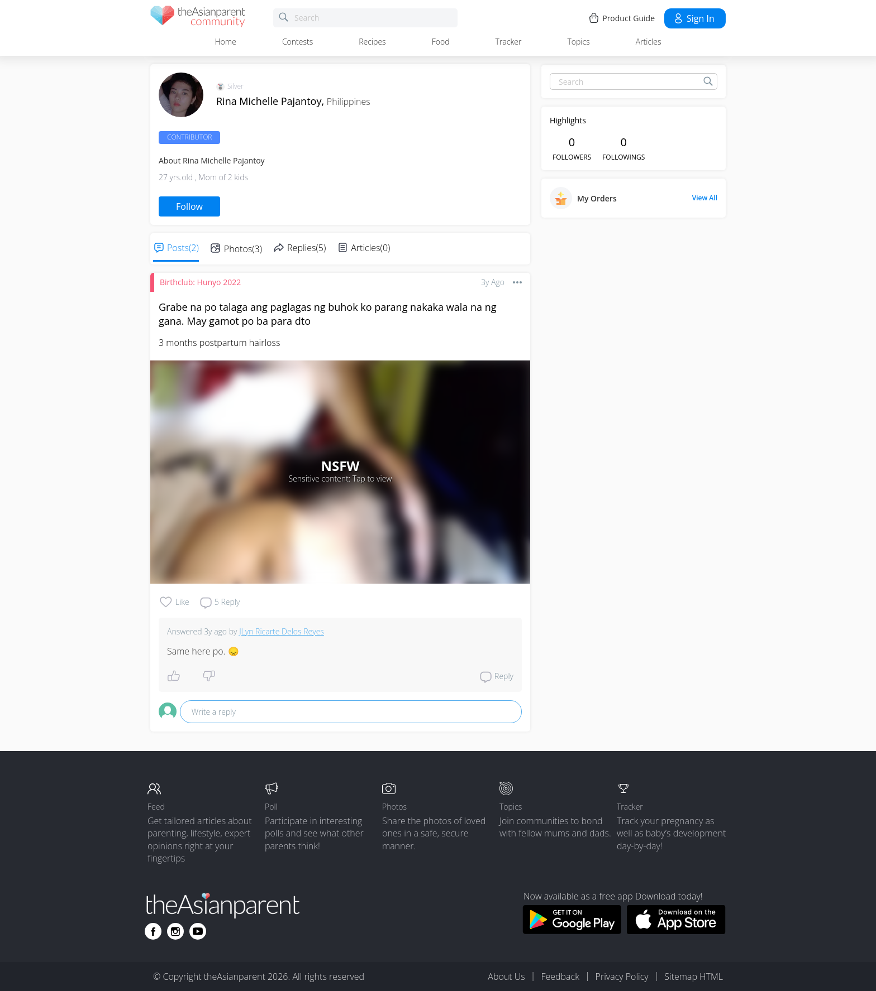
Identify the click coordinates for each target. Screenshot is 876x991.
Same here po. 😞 (203, 651)
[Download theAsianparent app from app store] (676, 931)
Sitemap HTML (693, 976)
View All (704, 198)
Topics (578, 41)
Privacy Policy (622, 976)
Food (441, 41)
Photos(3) (243, 249)
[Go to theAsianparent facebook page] (153, 931)
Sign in (694, 18)
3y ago (492, 282)
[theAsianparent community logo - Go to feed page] (197, 18)
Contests (297, 41)
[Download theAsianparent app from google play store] (571, 931)
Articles (648, 41)
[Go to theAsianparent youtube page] (197, 931)
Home (225, 41)
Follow (189, 206)
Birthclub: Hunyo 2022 (200, 282)
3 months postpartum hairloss (219, 342)
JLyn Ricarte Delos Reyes (281, 631)
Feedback (560, 976)
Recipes (372, 41)
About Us (506, 976)
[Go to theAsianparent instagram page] (175, 931)
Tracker (509, 41)
